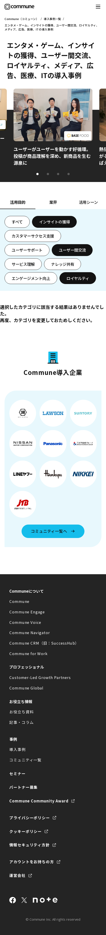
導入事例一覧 (52, 19)
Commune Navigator (29, 632)
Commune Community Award (38, 801)
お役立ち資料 (21, 712)
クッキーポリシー (25, 831)
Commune (19, 601)
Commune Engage (27, 612)
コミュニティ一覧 (25, 760)
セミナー (17, 773)
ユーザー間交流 (72, 250)
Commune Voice (25, 622)
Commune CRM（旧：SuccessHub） (44, 643)
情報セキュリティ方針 (29, 845)
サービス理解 (23, 264)
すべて (17, 222)
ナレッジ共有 (62, 264)
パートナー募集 (23, 787)
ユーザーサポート (27, 250)
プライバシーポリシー (29, 817)
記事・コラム (21, 722)
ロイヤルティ (78, 278)
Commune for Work (28, 653)
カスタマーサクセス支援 (33, 236)
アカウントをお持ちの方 (31, 861)
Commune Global (26, 688)
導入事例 (17, 749)
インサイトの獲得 (54, 222)
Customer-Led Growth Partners (40, 677)
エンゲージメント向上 (31, 278)
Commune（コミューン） (22, 19)
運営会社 (17, 875)
